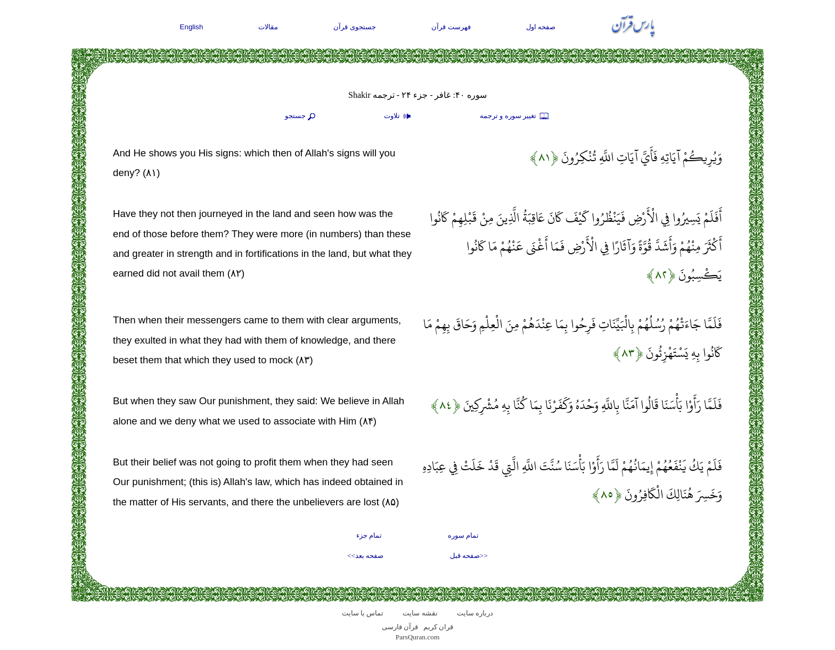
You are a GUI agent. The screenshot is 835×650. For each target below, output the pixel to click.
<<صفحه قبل (469, 556)
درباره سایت (475, 613)
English (191, 27)
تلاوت (399, 116)
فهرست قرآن (451, 27)
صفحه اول (541, 27)
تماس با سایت (363, 613)
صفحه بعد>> (365, 556)
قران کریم (438, 627)
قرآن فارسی (400, 627)
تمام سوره (463, 535)
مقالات (268, 27)
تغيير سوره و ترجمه (515, 116)
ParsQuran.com (418, 637)
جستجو (301, 116)
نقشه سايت (420, 613)
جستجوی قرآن (354, 27)
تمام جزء (369, 535)
